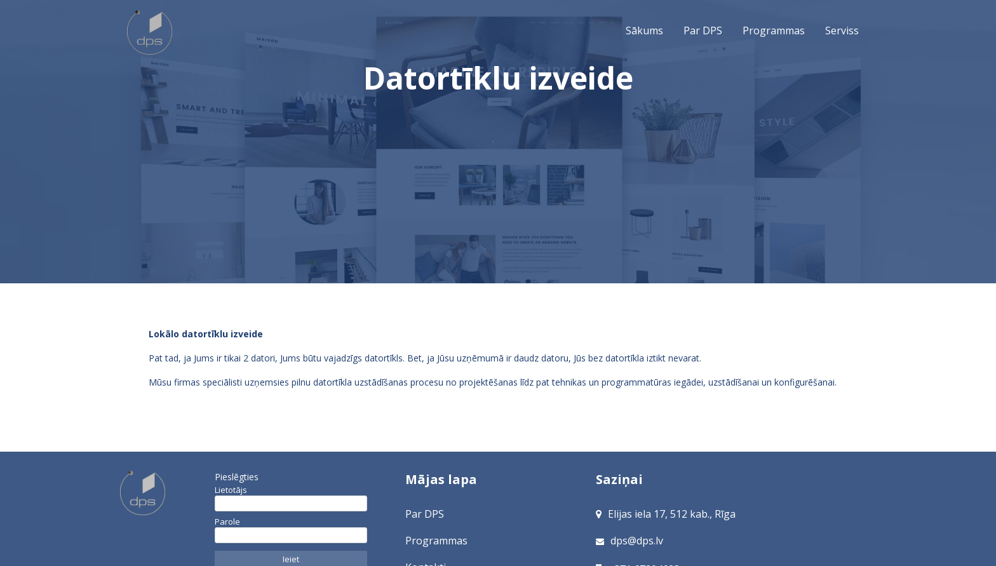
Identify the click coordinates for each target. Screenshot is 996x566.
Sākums (150, 33)
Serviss (842, 30)
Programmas (774, 30)
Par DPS (702, 30)
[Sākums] (164, 493)
